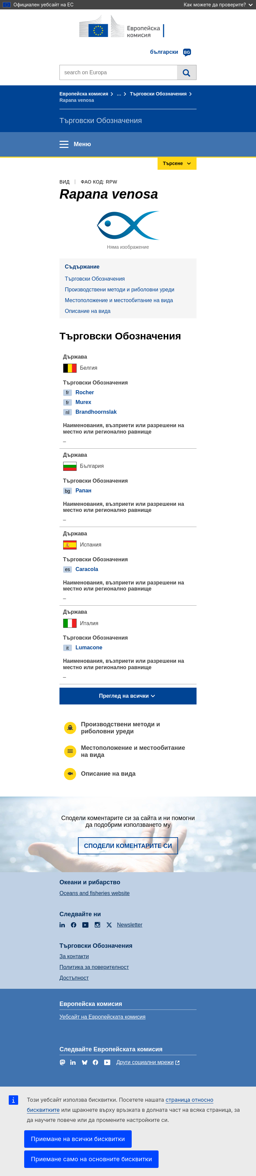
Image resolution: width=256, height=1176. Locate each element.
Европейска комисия (83, 93)
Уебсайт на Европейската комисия (102, 1017)
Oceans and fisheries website (94, 893)
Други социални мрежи (145, 1062)
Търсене (186, 72)
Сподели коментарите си (128, 846)
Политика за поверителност (94, 967)
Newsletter (129, 925)
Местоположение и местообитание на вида (119, 300)
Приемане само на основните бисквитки (91, 1159)
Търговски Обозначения (158, 93)
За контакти (74, 956)
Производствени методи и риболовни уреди (119, 289)
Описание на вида (88, 311)
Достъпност (74, 978)
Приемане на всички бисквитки (78, 1138)
